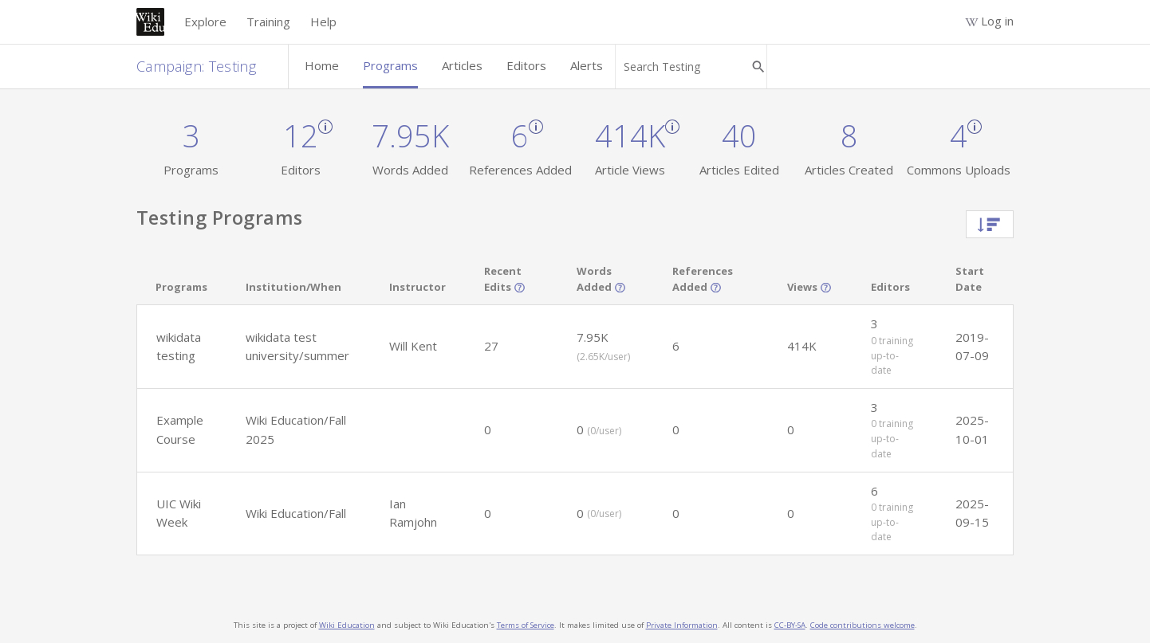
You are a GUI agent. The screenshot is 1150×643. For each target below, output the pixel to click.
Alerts (586, 65)
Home (322, 65)
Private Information (682, 625)
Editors (526, 65)
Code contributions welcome (862, 625)
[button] (181, 346)
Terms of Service (525, 625)
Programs (390, 65)
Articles (462, 65)
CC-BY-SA (789, 625)
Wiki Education (347, 625)
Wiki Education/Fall (296, 513)
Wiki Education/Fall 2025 (296, 429)
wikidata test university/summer (297, 346)
